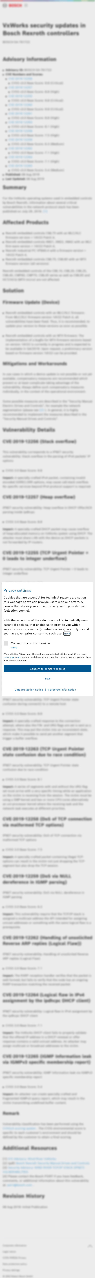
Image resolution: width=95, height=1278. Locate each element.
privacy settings (12, 657)
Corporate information (62, 689)
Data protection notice (29, 689)
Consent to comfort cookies (30, 643)
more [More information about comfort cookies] (67, 633)
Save (47, 678)
